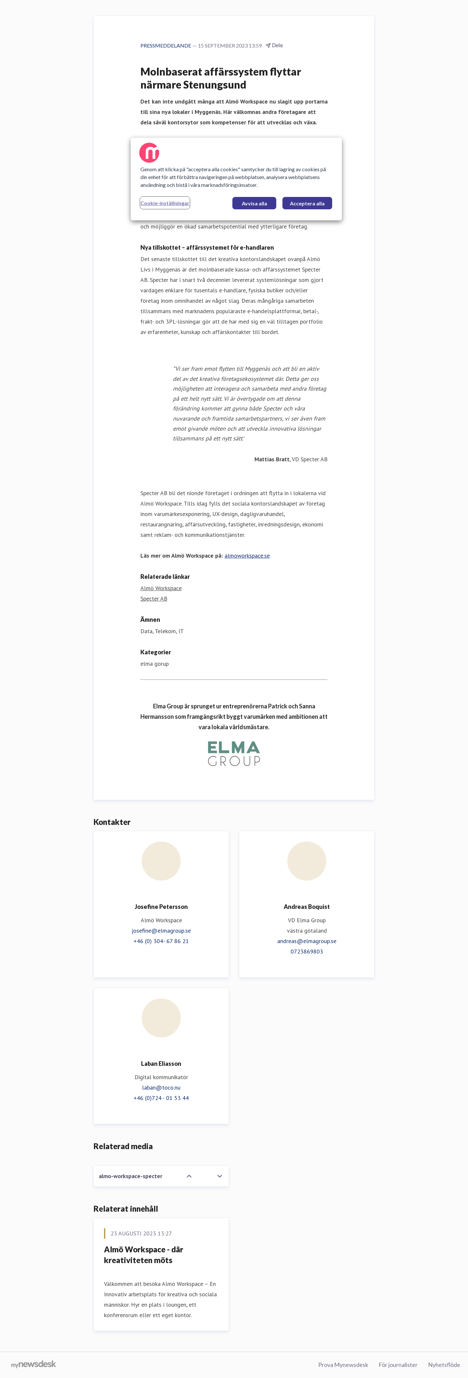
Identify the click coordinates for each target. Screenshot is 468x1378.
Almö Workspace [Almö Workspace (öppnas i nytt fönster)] (161, 588)
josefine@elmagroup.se (161, 930)
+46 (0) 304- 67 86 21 (161, 941)
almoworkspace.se (247, 555)
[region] (236, 179)
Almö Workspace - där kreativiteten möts (143, 1255)
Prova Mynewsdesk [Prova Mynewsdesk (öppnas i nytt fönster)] (343, 1364)
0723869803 (307, 951)
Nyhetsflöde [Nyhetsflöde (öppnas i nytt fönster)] (444, 1364)
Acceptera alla (307, 203)
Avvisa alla (254, 203)
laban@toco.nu (161, 1087)
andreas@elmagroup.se (306, 941)
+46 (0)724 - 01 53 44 (161, 1098)
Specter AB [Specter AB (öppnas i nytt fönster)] (153, 598)
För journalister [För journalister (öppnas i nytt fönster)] (398, 1364)
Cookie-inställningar (164, 203)
